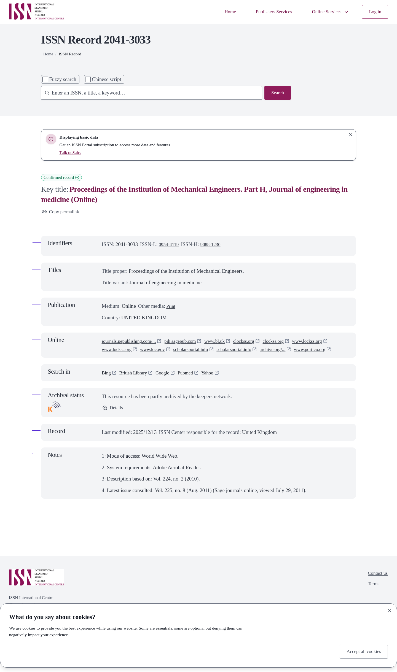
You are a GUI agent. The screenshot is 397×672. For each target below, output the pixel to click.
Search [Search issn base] (277, 93)
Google (167, 382)
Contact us (377, 583)
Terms (372, 594)
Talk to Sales (71, 152)
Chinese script (106, 79)
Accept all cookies (362, 651)
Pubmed (191, 382)
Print (171, 307)
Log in (374, 12)
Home (220, 12)
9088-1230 (214, 245)
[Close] (390, 610)
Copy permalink (62, 212)
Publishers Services (267, 12)
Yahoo (215, 382)
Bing (107, 382)
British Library (135, 382)
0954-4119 (170, 245)
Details (113, 417)
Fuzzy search (62, 79)
